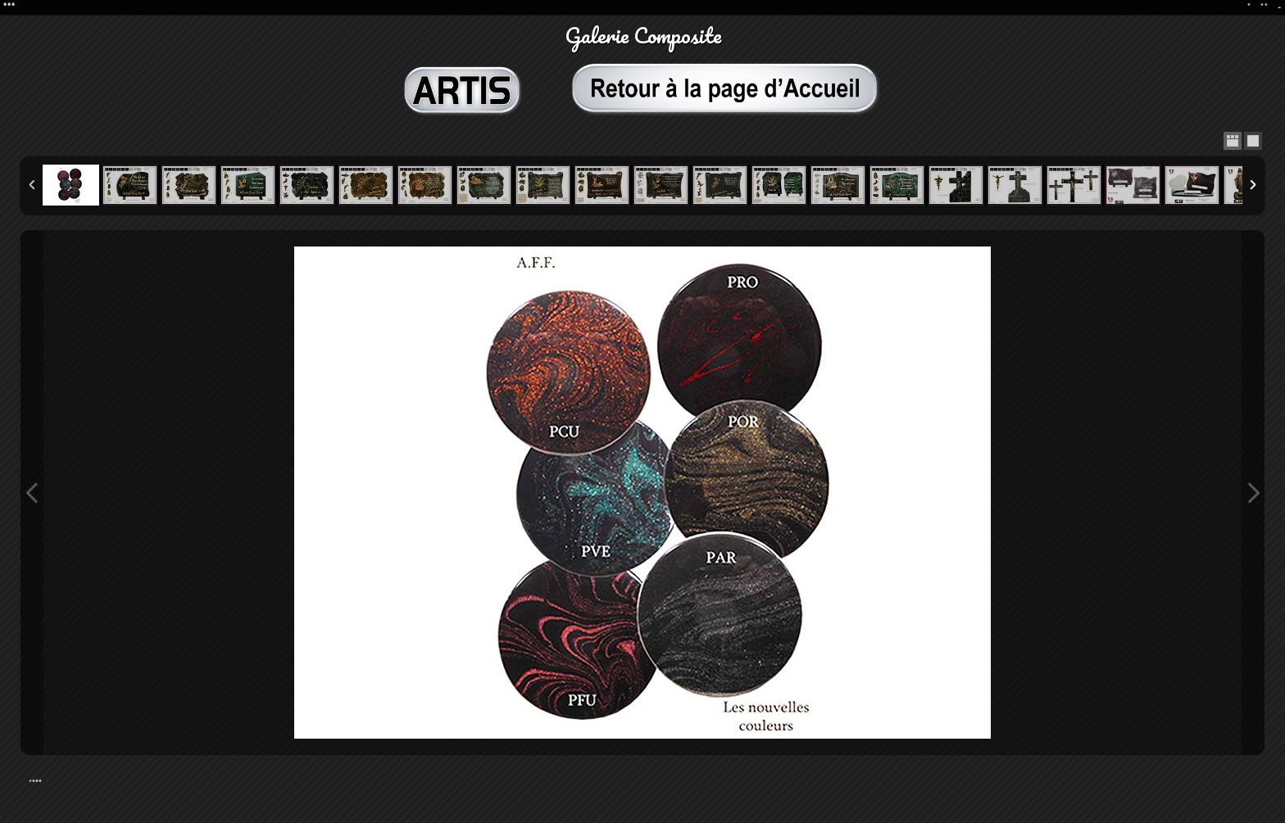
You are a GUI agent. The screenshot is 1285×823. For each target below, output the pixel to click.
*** (37, 783)
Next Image (1253, 492)
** (1264, 7)
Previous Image (31, 492)
